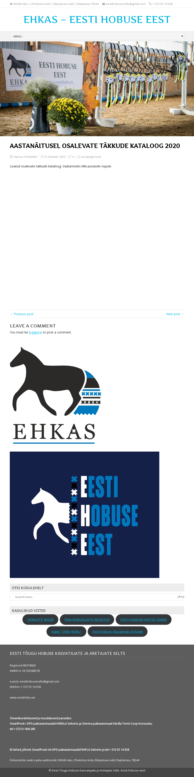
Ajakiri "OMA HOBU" (66, 631)
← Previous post (22, 314)
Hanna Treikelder (25, 157)
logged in (35, 332)
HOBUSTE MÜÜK (40, 619)
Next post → (175, 314)
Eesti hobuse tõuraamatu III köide (118, 631)
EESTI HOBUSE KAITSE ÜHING (143, 619)
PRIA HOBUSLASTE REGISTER (87, 619)
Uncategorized (91, 157)
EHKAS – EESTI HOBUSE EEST (97, 19)
